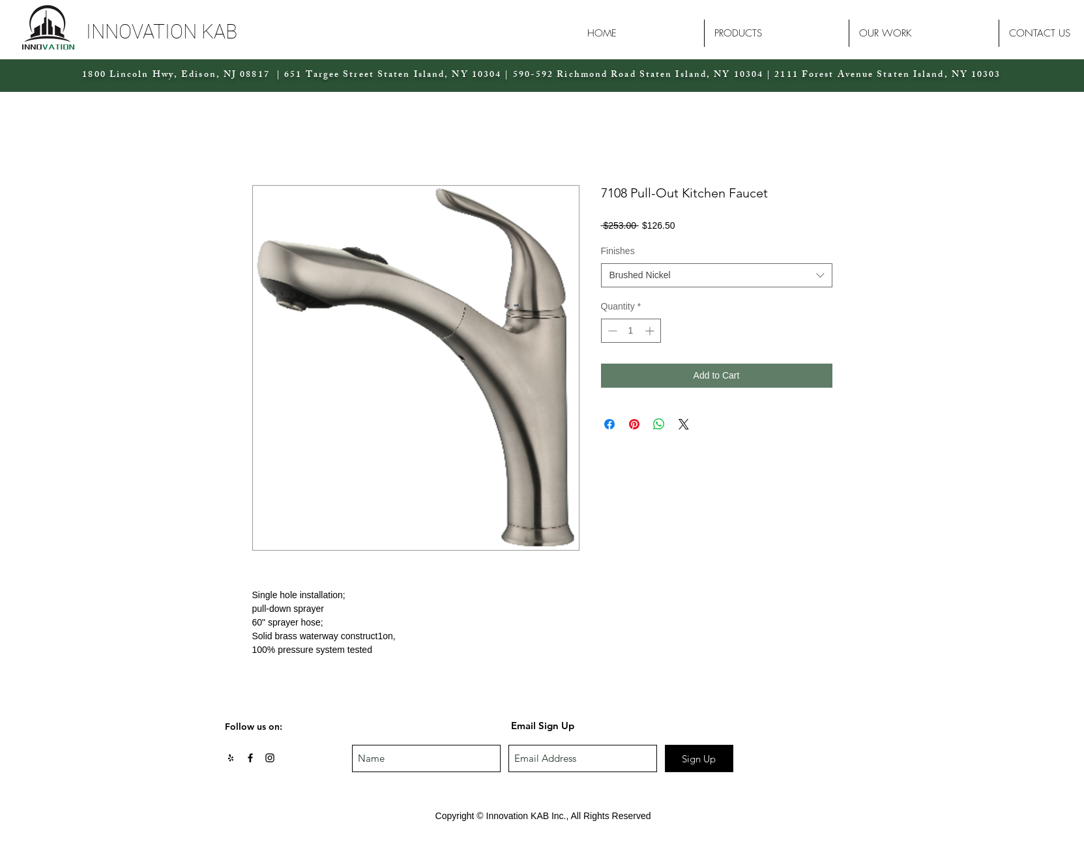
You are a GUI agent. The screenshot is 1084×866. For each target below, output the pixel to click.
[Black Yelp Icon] (231, 758)
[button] (198, 31)
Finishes (618, 251)
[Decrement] (611, 330)
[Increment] (651, 330)
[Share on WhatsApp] (659, 424)
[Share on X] (684, 424)
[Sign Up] (699, 758)
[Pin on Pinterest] (634, 424)
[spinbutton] (631, 330)
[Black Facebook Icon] (250, 758)
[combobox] (716, 275)
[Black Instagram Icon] (270, 758)
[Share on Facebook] (609, 424)
